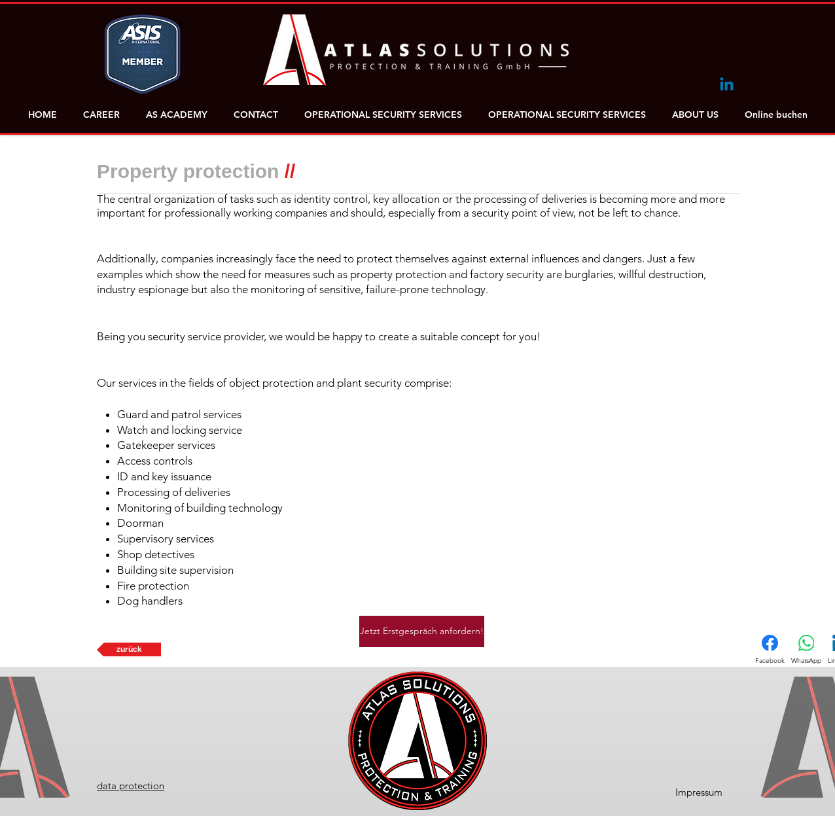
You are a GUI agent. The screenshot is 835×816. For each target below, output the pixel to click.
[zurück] (129, 649)
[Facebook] (770, 650)
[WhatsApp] (806, 650)
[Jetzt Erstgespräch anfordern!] (421, 631)
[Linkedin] (727, 85)
